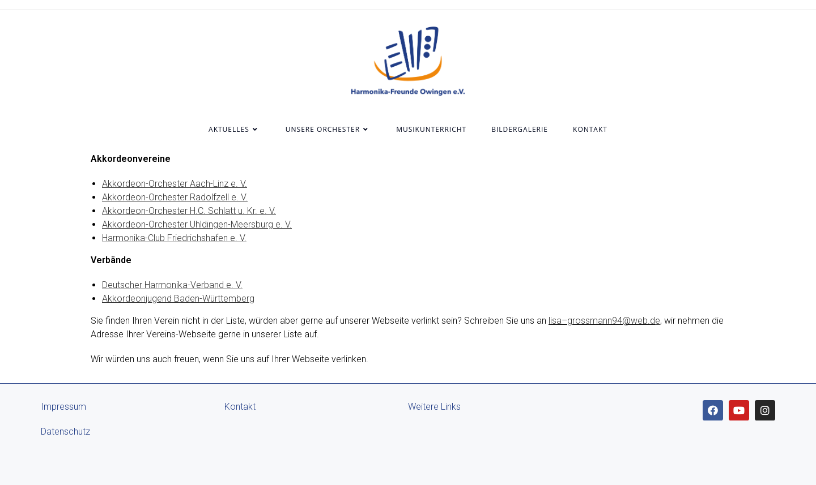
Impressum (63, 406)
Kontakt (240, 406)
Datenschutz (65, 431)
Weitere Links (434, 406)
